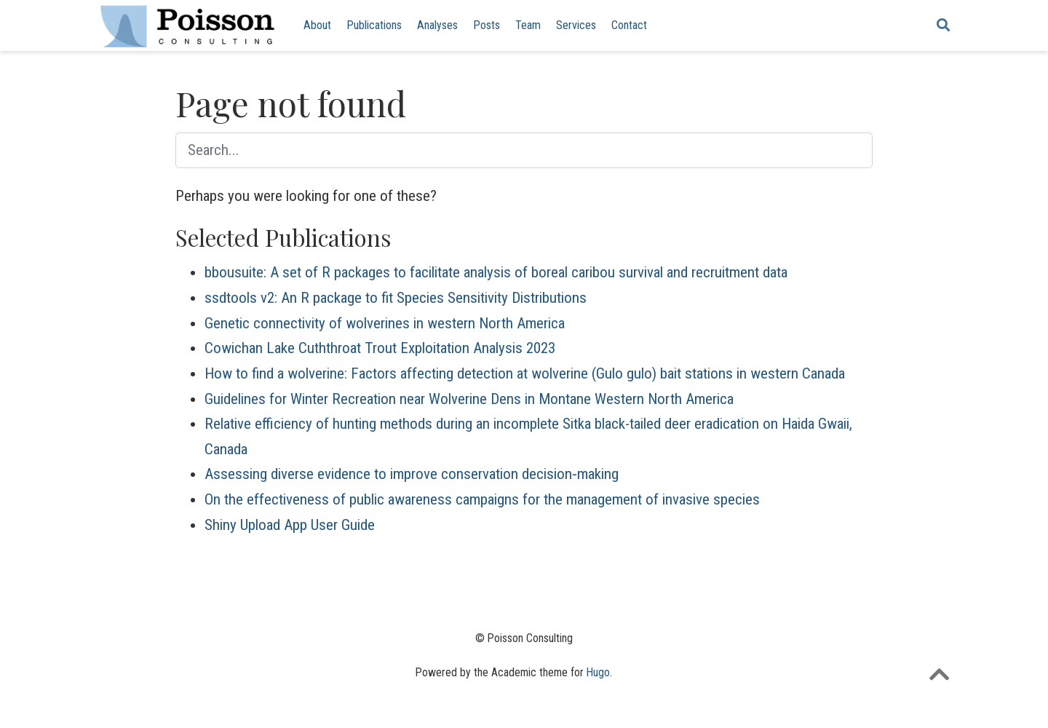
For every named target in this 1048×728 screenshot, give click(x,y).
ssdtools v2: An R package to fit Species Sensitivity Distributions (396, 297)
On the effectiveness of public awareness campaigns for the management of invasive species (482, 499)
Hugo (598, 672)
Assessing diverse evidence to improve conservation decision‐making (412, 474)
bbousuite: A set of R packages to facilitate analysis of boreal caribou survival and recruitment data (496, 272)
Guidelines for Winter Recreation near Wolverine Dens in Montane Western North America (469, 399)
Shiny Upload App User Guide (290, 525)
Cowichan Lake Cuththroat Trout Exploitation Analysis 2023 (380, 348)
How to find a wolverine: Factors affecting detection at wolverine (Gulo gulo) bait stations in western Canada (525, 373)
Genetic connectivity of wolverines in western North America (385, 323)
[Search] (943, 25)
